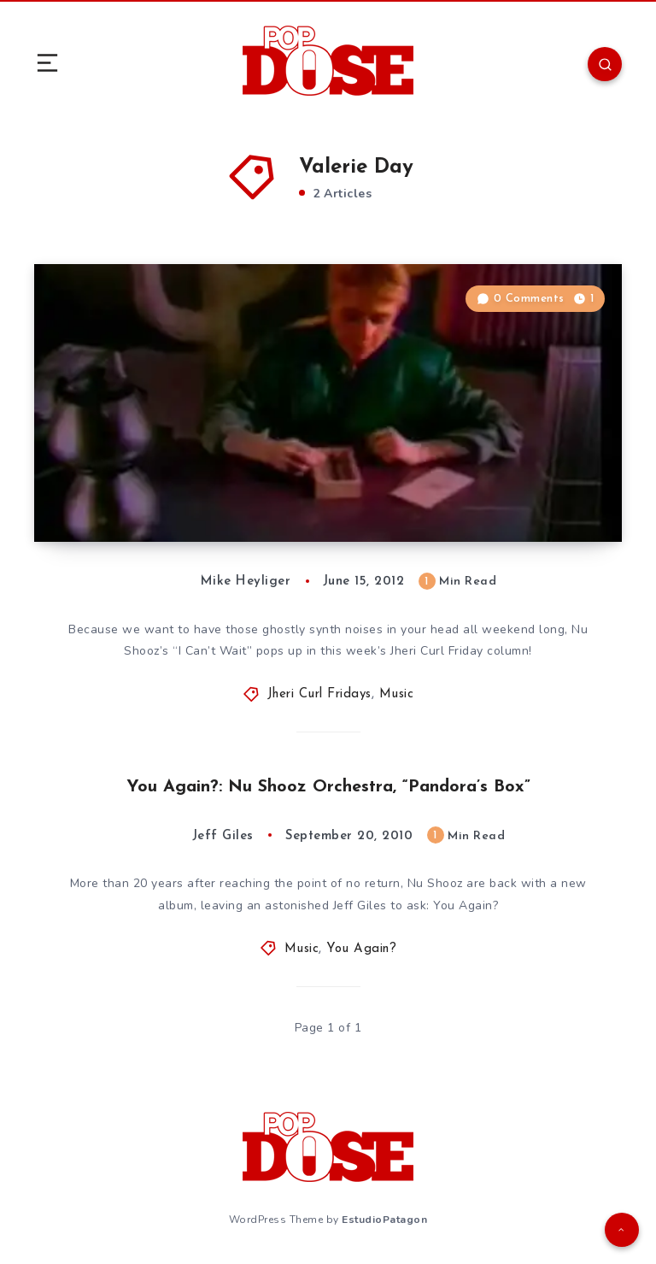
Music (396, 694)
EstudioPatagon (384, 1219)
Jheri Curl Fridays (319, 694)
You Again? (361, 949)
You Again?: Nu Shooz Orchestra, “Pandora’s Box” (328, 787)
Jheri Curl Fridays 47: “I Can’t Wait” (203, 507)
